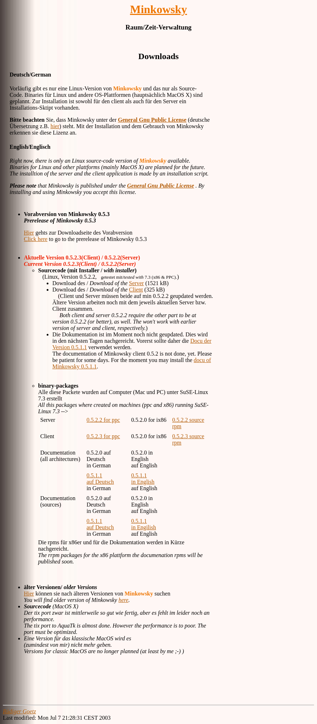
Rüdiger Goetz (19, 711)
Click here (35, 239)
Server (136, 283)
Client (136, 290)
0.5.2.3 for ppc (103, 436)
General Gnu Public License (152, 120)
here (124, 600)
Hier (29, 233)
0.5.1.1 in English (142, 478)
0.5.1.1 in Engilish (143, 524)
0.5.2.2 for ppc (103, 420)
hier (55, 126)
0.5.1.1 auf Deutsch (100, 478)
